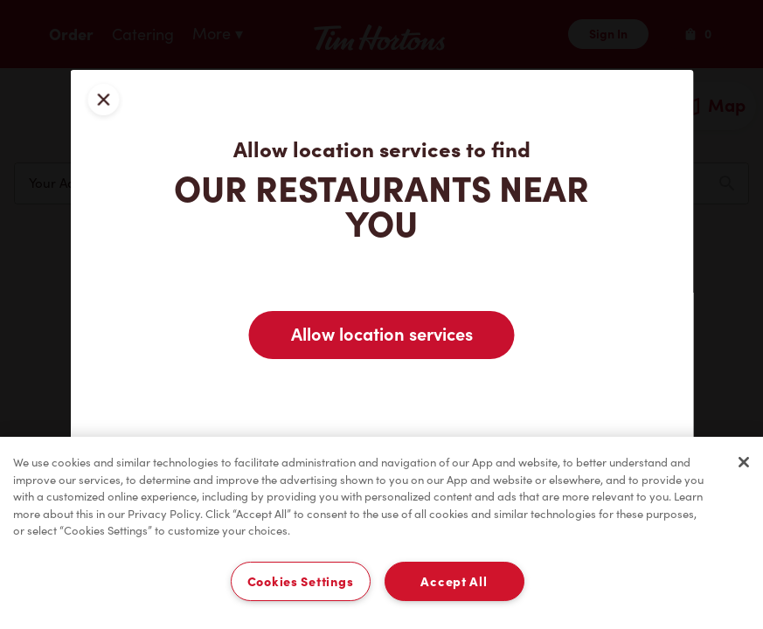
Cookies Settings (300, 581)
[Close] (744, 462)
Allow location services (382, 334)
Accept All (453, 581)
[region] (381, 533)
